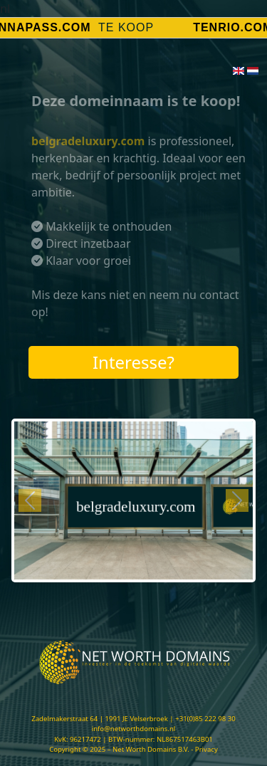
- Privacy (204, 749)
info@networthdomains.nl (134, 728)
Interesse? (133, 362)
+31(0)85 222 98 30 (205, 718)
